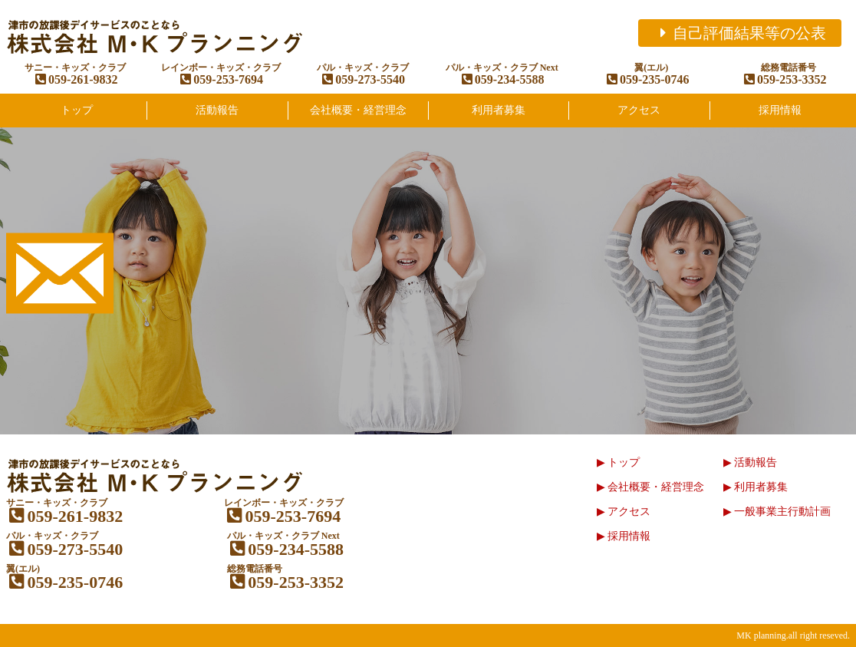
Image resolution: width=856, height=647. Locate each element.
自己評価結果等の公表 (740, 33)
